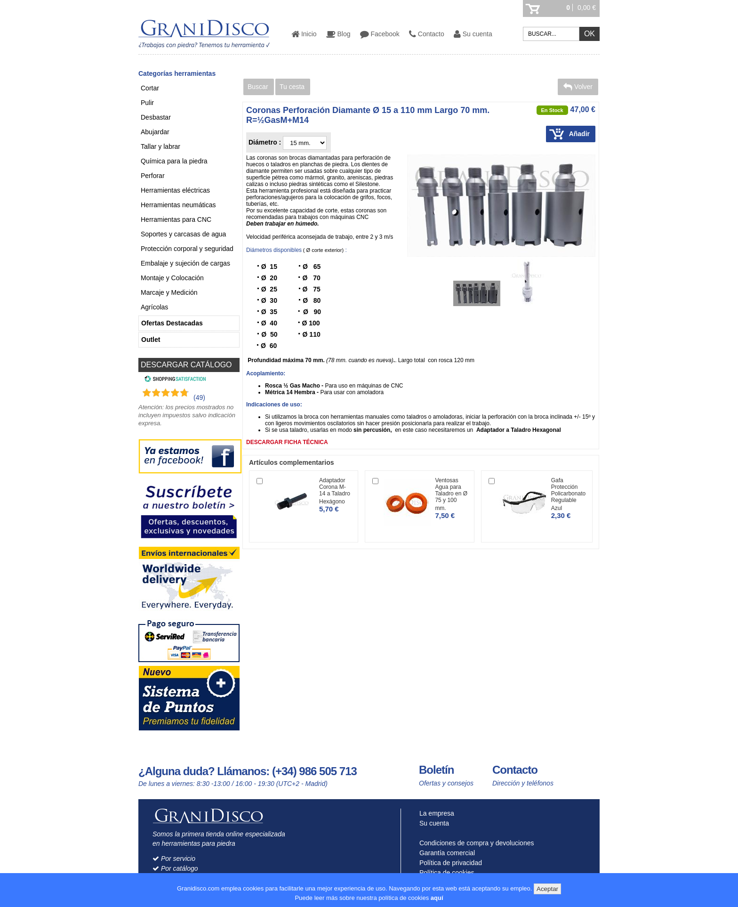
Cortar (150, 88)
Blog (338, 34)
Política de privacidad (448, 863)
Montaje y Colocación (172, 278)
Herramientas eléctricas (175, 190)
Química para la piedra (174, 161)
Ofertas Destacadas (172, 323)
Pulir (147, 102)
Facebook (380, 34)
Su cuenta (473, 34)
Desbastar (156, 117)
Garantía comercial (445, 853)
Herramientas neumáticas (178, 205)
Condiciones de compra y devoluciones (474, 843)
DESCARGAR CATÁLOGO (186, 365)
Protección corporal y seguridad (187, 248)
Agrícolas (154, 307)
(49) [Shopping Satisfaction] (199, 397)
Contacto (426, 34)
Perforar (153, 175)
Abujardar (155, 132)
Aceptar (547, 888)
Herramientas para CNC (176, 219)
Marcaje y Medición (169, 292)
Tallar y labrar (160, 146)
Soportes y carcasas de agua (183, 234)
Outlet (150, 339)
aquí (437, 897)
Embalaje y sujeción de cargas (185, 263)
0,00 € (587, 7)
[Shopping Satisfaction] (174, 380)
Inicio (304, 34)
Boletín (436, 769)
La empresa (434, 813)
